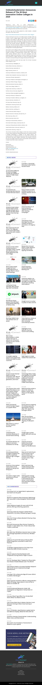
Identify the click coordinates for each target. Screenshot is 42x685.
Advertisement (21, 671)
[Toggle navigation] (36, 3)
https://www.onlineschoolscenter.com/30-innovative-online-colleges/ (20, 34)
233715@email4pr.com (13, 148)
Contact (21, 670)
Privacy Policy (21, 673)
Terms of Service (21, 674)
